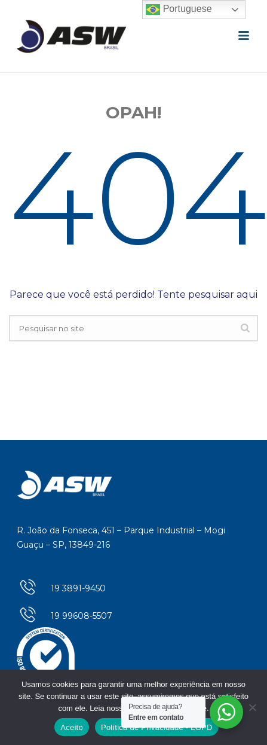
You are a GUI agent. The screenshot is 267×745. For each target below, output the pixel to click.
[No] (252, 707)
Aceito (71, 727)
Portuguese (178, 9)
